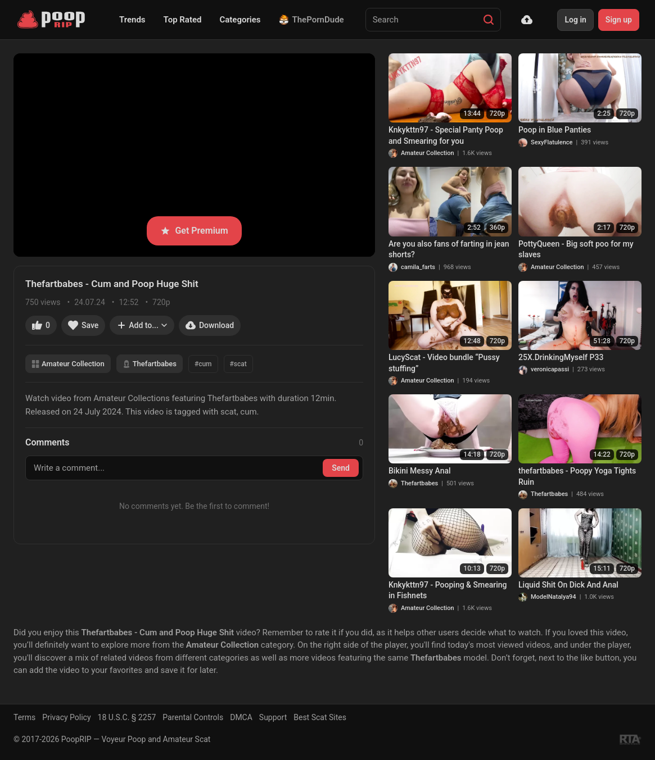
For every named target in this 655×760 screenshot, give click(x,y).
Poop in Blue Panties (554, 129)
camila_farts (418, 267)
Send (341, 467)
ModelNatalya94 (553, 596)
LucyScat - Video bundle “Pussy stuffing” (444, 363)
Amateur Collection (68, 363)
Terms (24, 717)
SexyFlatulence (552, 142)
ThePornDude (311, 20)
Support (273, 717)
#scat (238, 364)
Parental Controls (192, 717)
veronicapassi (550, 369)
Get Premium (194, 230)
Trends (132, 20)
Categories (239, 20)
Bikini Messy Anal (420, 470)
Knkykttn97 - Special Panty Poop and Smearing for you (446, 135)
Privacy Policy (66, 717)
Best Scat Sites (319, 717)
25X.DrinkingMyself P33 (560, 357)
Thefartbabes (150, 363)
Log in (575, 19)
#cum (203, 364)
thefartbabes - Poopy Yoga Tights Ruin (577, 476)
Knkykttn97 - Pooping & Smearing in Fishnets (448, 590)
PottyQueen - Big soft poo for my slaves (576, 249)
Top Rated (183, 20)
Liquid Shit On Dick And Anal (568, 584)
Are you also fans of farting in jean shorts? (449, 249)
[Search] (488, 19)
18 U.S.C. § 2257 (127, 717)
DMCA (241, 717)
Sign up (619, 19)
